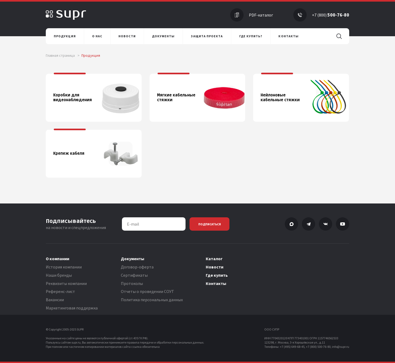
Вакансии (55, 299)
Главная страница (63, 55)
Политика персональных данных (152, 299)
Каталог (214, 258)
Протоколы (132, 283)
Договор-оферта (137, 267)
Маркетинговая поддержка (72, 308)
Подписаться (209, 224)
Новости (214, 267)
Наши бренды (59, 275)
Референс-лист (60, 291)
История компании (64, 267)
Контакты (216, 283)
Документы (132, 258)
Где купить (217, 275)
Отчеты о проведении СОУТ (147, 291)
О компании (57, 258)
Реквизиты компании (66, 283)
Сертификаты (134, 275)
